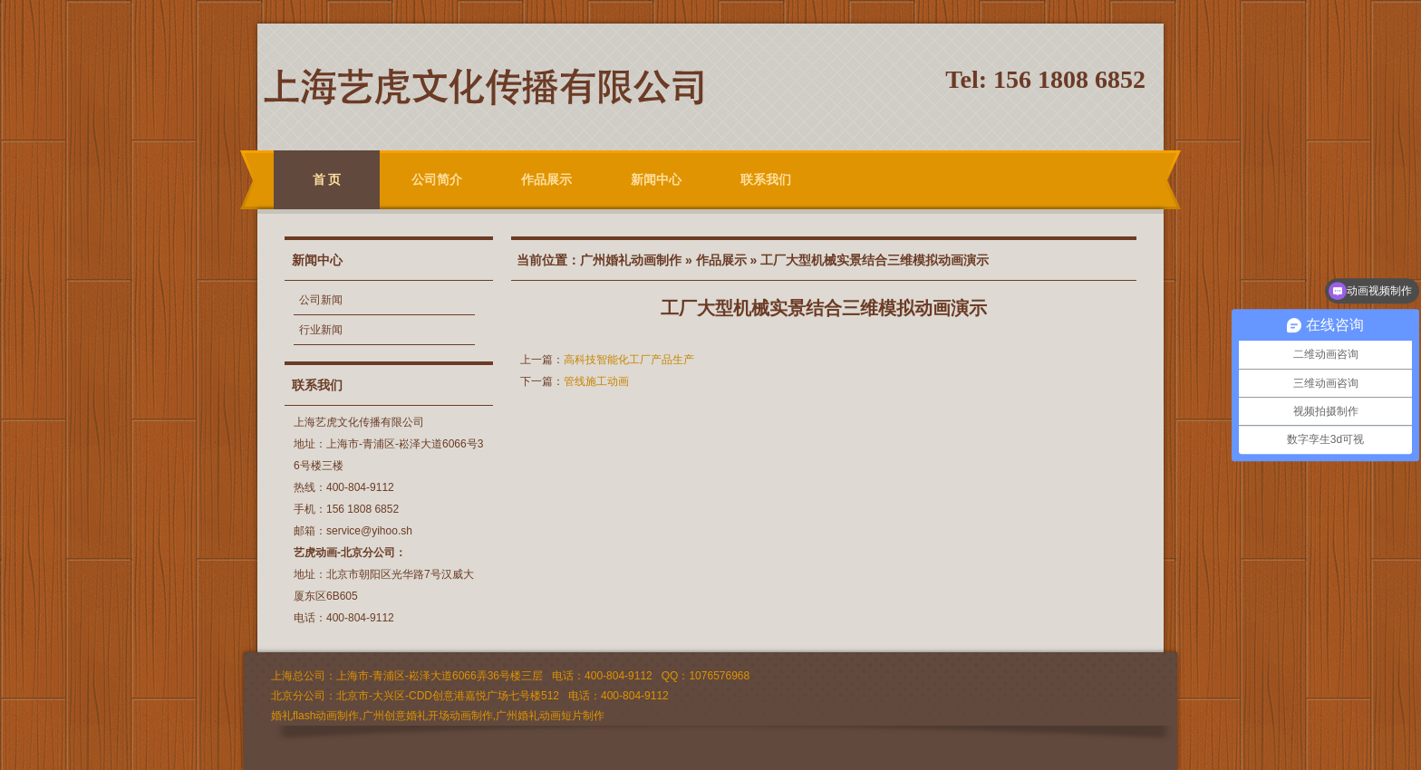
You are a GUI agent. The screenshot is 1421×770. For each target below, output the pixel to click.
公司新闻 (321, 300)
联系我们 (765, 179)
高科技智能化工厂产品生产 (629, 359)
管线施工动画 (596, 381)
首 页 (327, 179)
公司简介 (436, 179)
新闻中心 (656, 179)
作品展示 (546, 179)
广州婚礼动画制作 (631, 260)
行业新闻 (321, 329)
